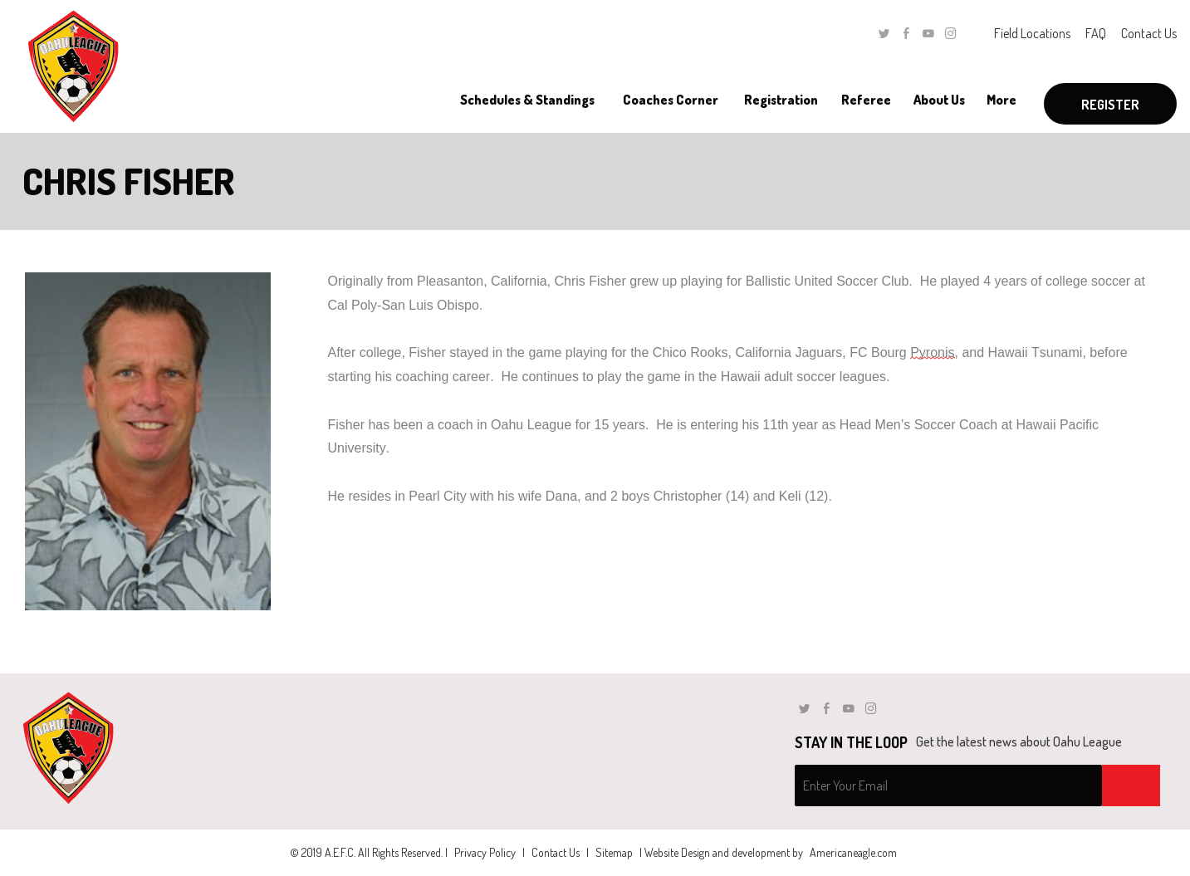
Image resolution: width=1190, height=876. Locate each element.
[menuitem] (528, 99)
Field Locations (1032, 33)
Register (1110, 104)
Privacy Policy (485, 852)
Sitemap (614, 852)
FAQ (1095, 33)
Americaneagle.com (853, 852)
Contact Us (1149, 33)
